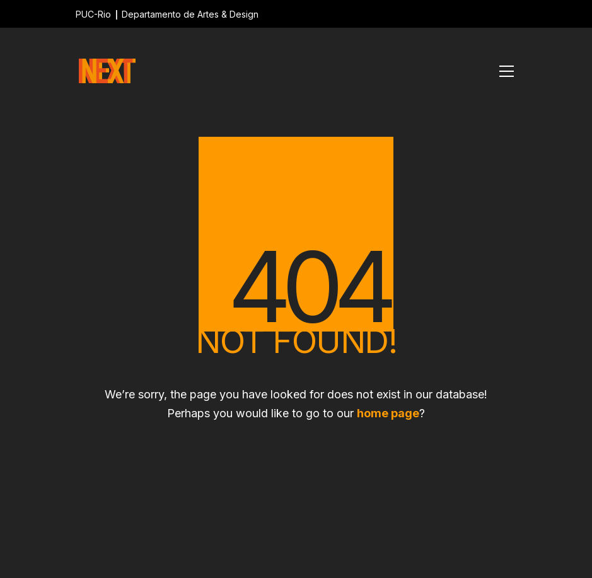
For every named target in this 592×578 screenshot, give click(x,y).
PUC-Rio (93, 14)
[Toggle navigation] (506, 71)
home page (388, 413)
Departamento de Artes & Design (190, 14)
